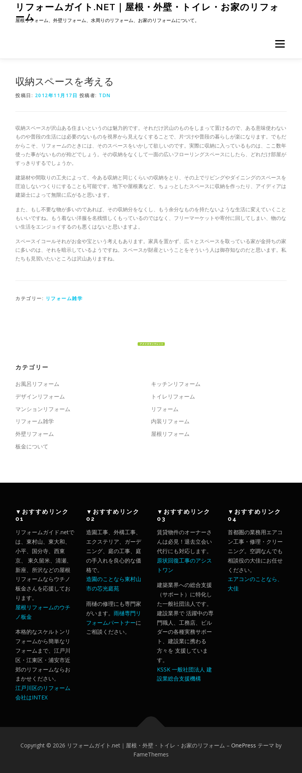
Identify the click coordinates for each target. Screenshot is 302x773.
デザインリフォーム (40, 396)
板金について (31, 446)
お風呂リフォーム (37, 383)
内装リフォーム (170, 421)
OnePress (243, 745)
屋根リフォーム (170, 433)
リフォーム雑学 (64, 298)
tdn (105, 95)
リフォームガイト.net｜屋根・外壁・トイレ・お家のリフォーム (147, 12)
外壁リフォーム (34, 433)
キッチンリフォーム (176, 383)
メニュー (280, 43)
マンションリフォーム (42, 409)
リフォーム (165, 409)
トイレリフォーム (173, 396)
